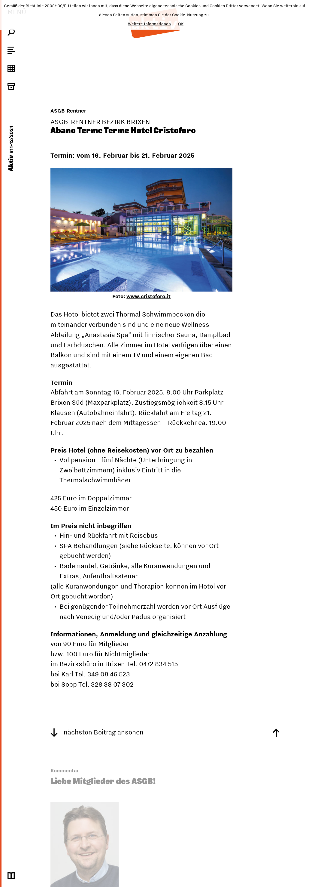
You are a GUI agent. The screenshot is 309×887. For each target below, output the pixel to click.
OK (180, 23)
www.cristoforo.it (148, 296)
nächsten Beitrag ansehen (97, 732)
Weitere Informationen (149, 23)
